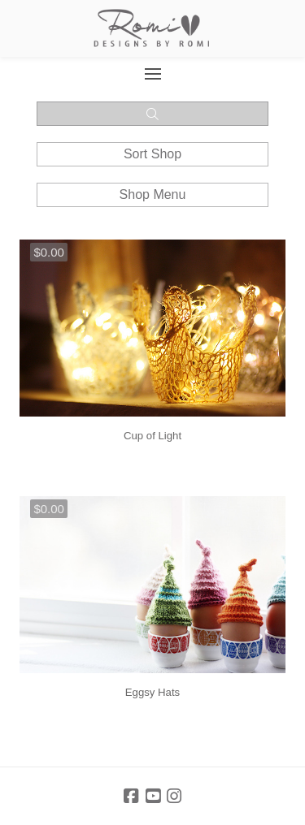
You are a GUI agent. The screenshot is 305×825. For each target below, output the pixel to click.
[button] (152, 74)
